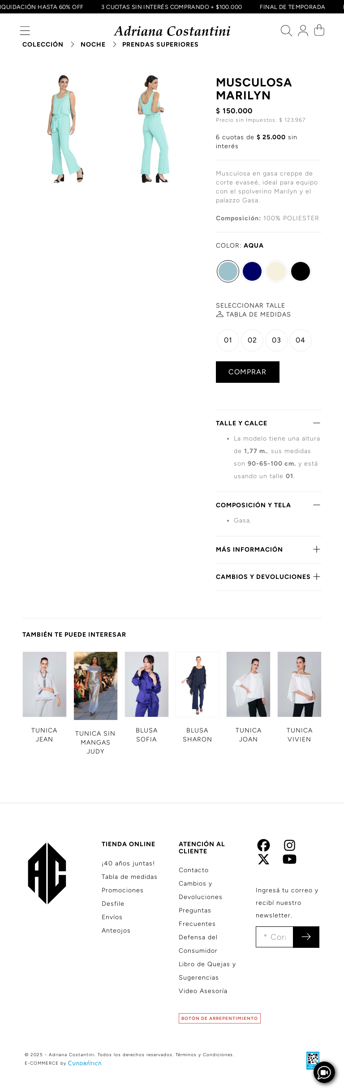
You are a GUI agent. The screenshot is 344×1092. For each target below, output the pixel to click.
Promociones (123, 890)
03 (276, 340)
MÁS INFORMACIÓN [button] (269, 549)
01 (228, 340)
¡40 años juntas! (128, 863)
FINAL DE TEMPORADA (291, 7)
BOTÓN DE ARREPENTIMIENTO (219, 1018)
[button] (25, 33)
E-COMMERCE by (64, 1063)
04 (300, 340)
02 (252, 340)
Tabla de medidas (130, 877)
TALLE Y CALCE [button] (269, 423)
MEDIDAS (258, 314)
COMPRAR (247, 372)
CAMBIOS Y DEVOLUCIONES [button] (269, 577)
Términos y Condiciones (204, 1055)
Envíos (112, 917)
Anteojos (116, 930)
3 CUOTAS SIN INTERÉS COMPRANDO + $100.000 (170, 7)
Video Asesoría (203, 991)
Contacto (194, 870)
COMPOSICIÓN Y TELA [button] (269, 505)
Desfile (113, 904)
